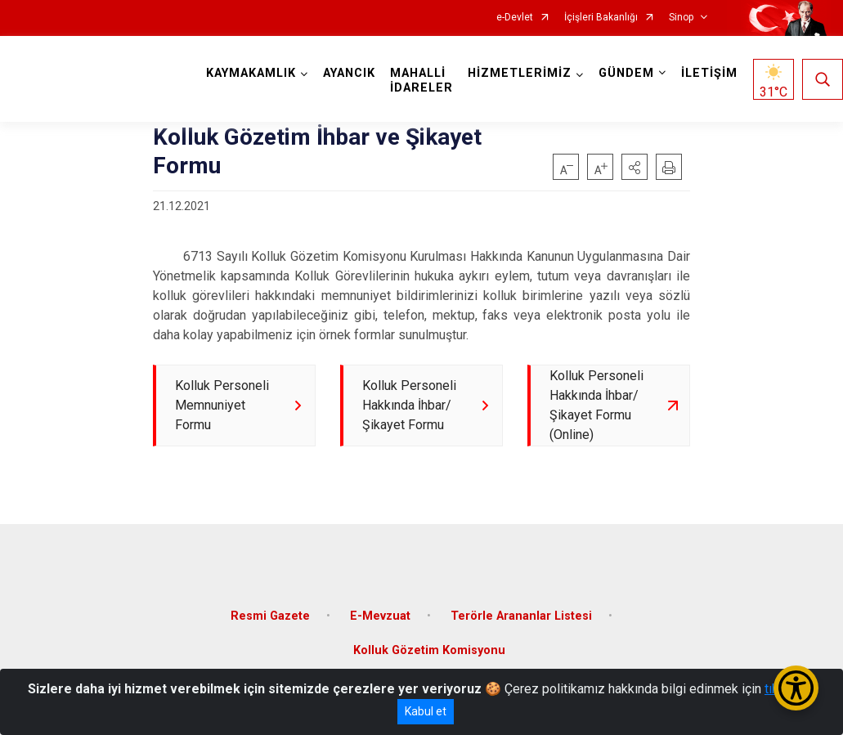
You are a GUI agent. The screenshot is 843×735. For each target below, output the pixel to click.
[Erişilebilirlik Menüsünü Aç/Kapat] (795, 688)
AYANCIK (349, 73)
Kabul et (425, 711)
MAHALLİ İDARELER (421, 80)
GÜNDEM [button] (626, 73)
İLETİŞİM (709, 73)
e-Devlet (514, 17)
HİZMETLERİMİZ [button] (520, 73)
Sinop (681, 17)
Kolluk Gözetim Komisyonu (429, 650)
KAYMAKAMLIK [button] (251, 73)
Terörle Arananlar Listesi (521, 616)
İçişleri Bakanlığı (601, 17)
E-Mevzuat (380, 616)
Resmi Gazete (270, 616)
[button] (634, 167)
